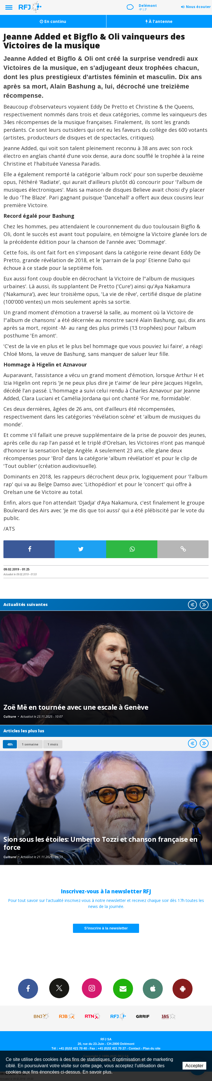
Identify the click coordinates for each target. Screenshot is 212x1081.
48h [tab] (10, 744)
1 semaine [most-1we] (30, 744)
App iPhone (153, 988)
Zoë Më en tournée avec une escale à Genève (75, 707)
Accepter (194, 1065)
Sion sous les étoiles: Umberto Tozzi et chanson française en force (100, 843)
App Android (183, 988)
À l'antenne (159, 21)
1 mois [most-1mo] (52, 744)
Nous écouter (198, 6)
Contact (134, 1048)
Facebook (28, 988)
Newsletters (123, 988)
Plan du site (152, 1048)
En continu (53, 21)
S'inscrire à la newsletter (106, 928)
